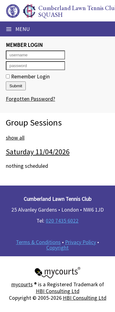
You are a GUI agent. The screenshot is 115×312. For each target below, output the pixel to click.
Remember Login (28, 76)
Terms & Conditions (38, 242)
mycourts (22, 284)
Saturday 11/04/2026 (38, 151)
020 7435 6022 (62, 220)
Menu (18, 29)
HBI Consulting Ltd (57, 291)
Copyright (57, 247)
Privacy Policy (80, 242)
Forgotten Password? (30, 99)
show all (15, 137)
